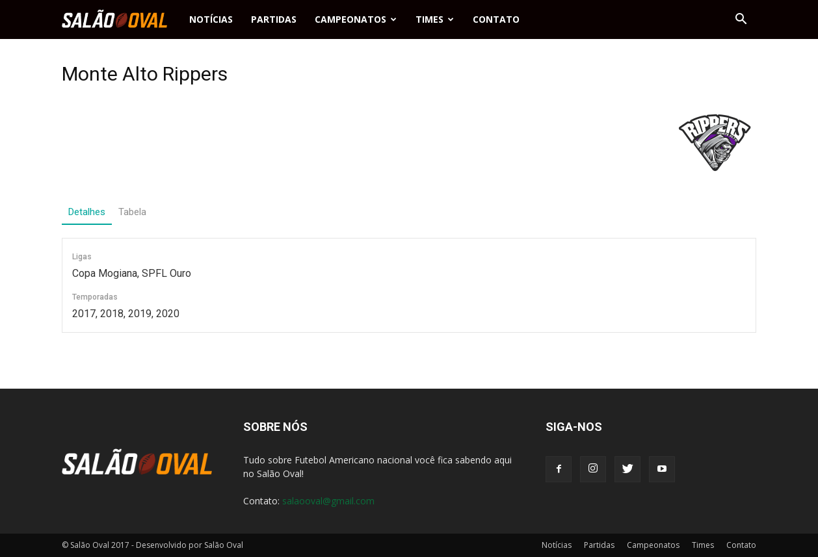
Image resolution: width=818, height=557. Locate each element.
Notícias (211, 19)
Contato (496, 19)
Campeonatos (356, 19)
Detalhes (86, 212)
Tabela (132, 212)
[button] (740, 19)
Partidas (274, 19)
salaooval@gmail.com (328, 501)
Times (435, 19)
